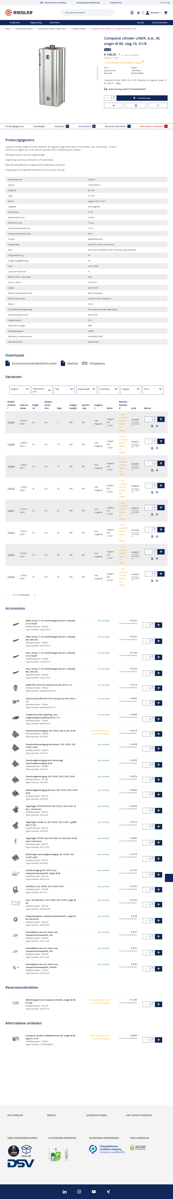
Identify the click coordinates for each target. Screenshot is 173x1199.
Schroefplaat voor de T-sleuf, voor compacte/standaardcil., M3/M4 (42, 966)
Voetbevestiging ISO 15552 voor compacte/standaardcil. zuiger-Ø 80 (43, 872)
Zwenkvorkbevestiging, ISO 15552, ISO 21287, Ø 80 (51, 730)
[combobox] (86, 12)
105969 (11, 466)
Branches (54, 22)
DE (161, 2)
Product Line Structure (19, 1091)
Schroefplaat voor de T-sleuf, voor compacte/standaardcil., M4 (42, 933)
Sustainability (14, 1082)
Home (7, 29)
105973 (11, 554)
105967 (11, 422)
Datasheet (72, 363)
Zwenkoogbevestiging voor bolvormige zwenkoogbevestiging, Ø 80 (44, 762)
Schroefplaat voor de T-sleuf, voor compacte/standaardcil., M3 (42, 950)
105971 (11, 510)
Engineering (36, 22)
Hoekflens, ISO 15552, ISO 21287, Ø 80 (45, 886)
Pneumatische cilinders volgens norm (52, 29)
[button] (156, 13)
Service (140, 22)
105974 (11, 576)
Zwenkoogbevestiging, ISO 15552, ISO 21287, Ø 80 (50, 776)
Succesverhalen (160, 22)
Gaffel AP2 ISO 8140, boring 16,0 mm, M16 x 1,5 (49, 684)
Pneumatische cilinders (24, 29)
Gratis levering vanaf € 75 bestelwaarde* (127, 89)
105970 (11, 488)
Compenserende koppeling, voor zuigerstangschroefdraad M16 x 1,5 (43, 716)
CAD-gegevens (97, 363)
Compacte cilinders (78, 29)
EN (165, 2)
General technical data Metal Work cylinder (34, 363)
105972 (11, 532)
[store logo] (32, 12)
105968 (11, 444)
